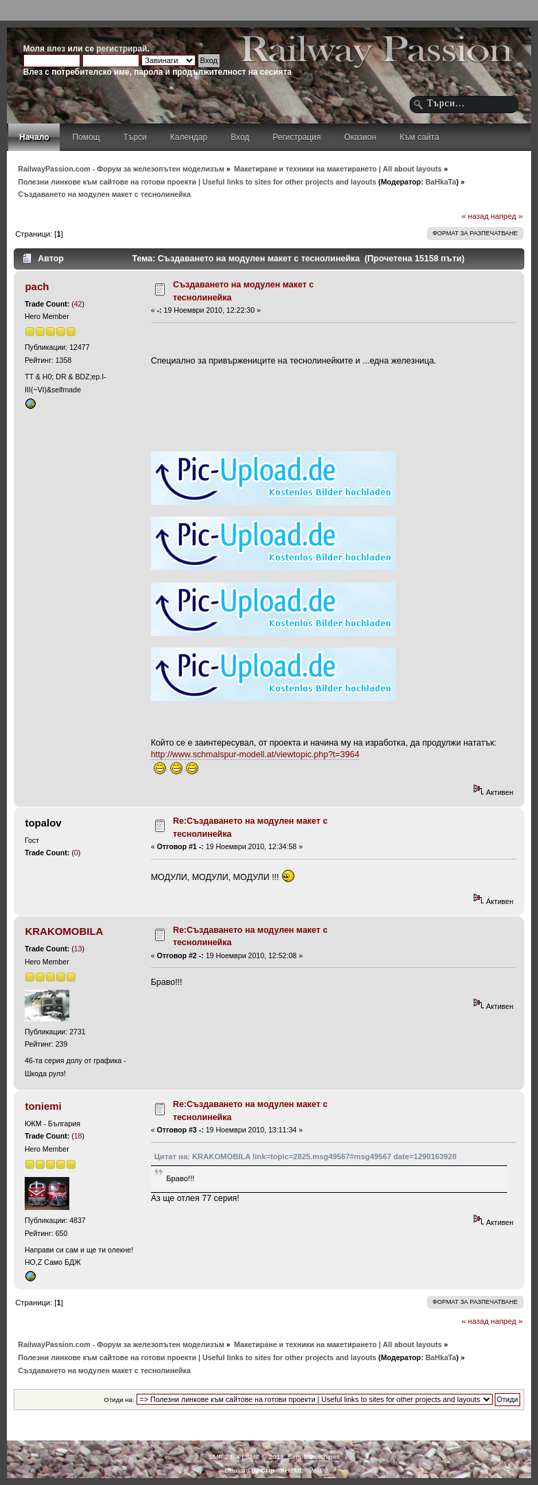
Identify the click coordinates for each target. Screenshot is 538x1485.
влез (56, 49)
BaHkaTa (440, 182)
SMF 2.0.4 (224, 1456)
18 (78, 1136)
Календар (188, 137)
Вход (240, 137)
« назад (475, 216)
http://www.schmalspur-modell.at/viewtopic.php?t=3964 (255, 754)
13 (78, 949)
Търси (135, 137)
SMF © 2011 (265, 1456)
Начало (34, 137)
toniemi (43, 1106)
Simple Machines (314, 1456)
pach (37, 286)
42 (78, 304)
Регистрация (296, 137)
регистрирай (121, 49)
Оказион (360, 137)
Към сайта (419, 137)
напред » (507, 216)
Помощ (86, 137)
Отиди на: (119, 1399)
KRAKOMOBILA (64, 931)
